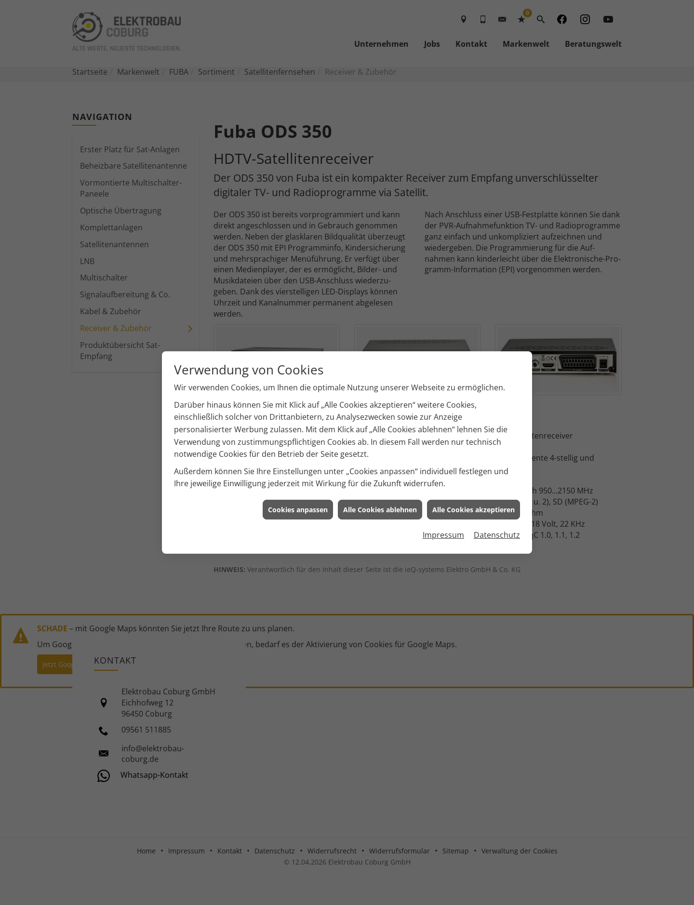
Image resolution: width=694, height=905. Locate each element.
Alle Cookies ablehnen (380, 502)
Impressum (443, 527)
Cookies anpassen (298, 502)
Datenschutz (497, 527)
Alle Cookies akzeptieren (473, 502)
